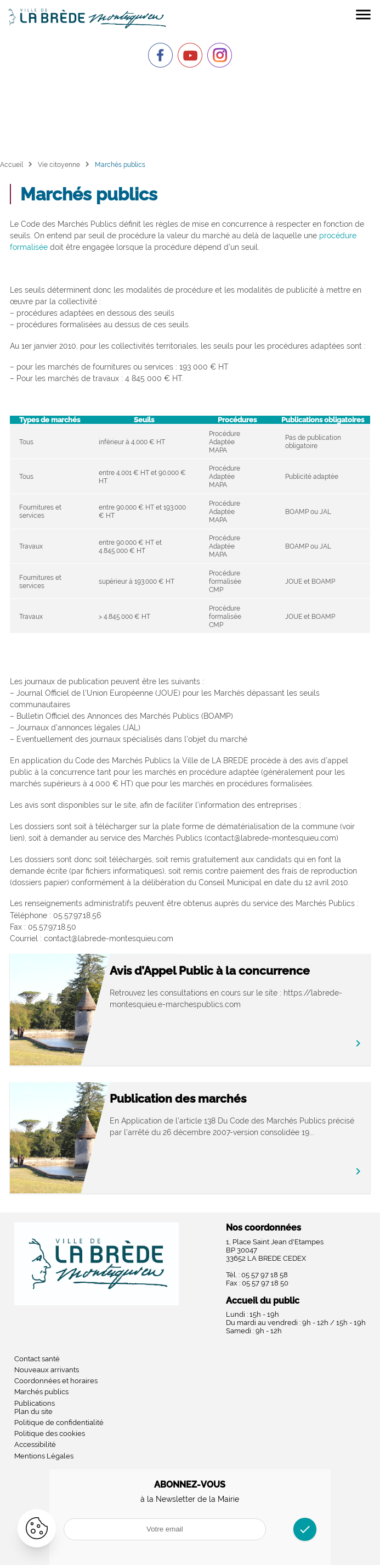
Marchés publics (41, 1392)
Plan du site (33, 1411)
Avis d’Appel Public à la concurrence (210, 970)
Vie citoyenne (59, 164)
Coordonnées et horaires (56, 1381)
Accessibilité (35, 1444)
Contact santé (37, 1359)
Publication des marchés (178, 1098)
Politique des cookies (49, 1433)
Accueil (11, 164)
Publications (34, 1403)
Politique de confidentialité (59, 1422)
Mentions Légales (43, 1456)
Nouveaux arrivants (46, 1370)
